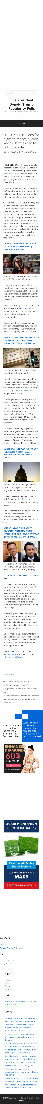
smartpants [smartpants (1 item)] (22, 961)
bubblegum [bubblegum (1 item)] (9, 961)
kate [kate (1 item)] (14, 961)
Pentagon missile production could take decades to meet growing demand (20, 1037)
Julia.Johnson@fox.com (13, 657)
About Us (9, 989)
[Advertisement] (21, 21)
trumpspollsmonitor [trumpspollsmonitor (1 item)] (6, 964)
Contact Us (9, 986)
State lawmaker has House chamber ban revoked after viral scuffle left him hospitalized (21, 699)
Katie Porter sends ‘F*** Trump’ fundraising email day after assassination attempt (19, 1027)
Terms (7, 983)
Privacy (8, 980)
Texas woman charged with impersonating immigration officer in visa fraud (21, 1072)
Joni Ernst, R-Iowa (11, 173)
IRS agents (23, 308)
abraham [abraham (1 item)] (3, 961)
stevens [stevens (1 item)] (29, 961)
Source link (8, 674)
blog (2, 944)
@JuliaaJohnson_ (10, 654)
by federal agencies (20, 390)
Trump (25, 499)
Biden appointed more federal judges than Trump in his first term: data (19, 688)
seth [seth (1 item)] (18, 961)
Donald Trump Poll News (17, 681)
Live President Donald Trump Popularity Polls (21, 104)
